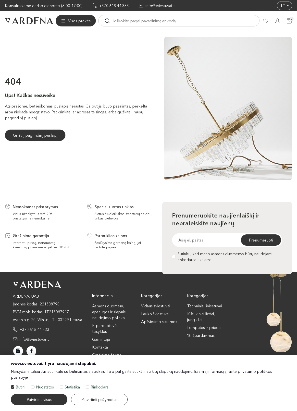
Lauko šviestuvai (155, 313)
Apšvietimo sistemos (159, 321)
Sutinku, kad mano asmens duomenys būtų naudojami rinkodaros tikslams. (222, 256)
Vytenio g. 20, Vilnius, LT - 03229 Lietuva (47, 319)
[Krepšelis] (289, 21)
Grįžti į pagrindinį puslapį (35, 135)
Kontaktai (100, 347)
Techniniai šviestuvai (204, 305)
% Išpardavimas (201, 335)
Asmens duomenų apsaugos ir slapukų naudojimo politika (109, 311)
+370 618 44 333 (114, 5)
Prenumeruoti (261, 240)
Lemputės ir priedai (204, 327)
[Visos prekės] (76, 20)
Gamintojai (101, 339)
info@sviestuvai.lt (160, 5)
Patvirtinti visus (39, 399)
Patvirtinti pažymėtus (99, 399)
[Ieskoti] (107, 21)
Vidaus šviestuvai (155, 305)
